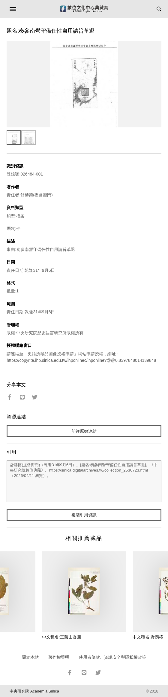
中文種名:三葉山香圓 (61, 637)
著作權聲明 (58, 657)
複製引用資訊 (84, 515)
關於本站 (30, 657)
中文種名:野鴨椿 (148, 637)
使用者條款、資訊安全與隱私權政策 (112, 657)
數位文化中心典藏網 (84, 9)
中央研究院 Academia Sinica (34, 691)
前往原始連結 (84, 431)
